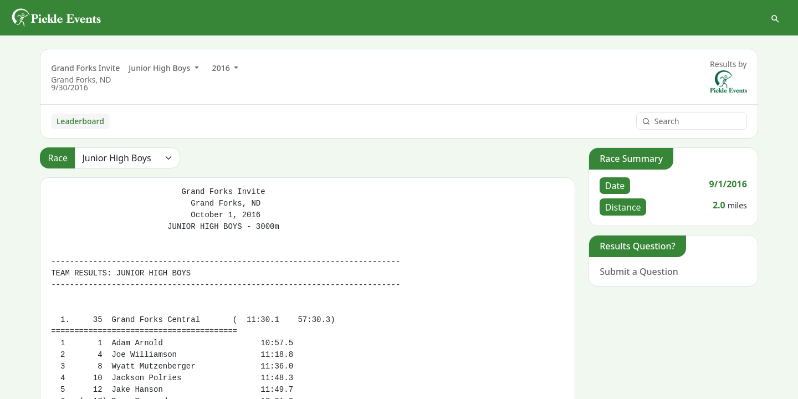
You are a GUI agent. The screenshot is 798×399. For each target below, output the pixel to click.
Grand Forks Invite (85, 68)
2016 (222, 68)
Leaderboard (80, 121)
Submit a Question (639, 271)
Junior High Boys (160, 68)
